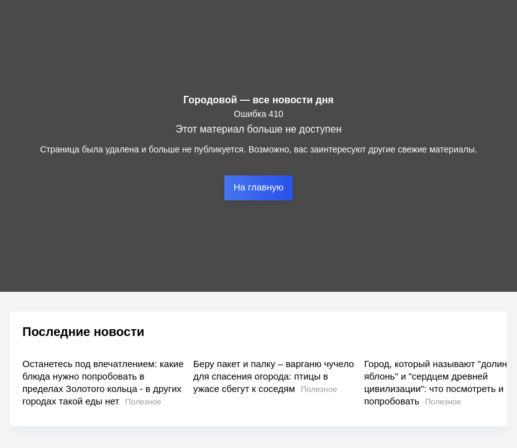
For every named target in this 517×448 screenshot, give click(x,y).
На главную (259, 187)
